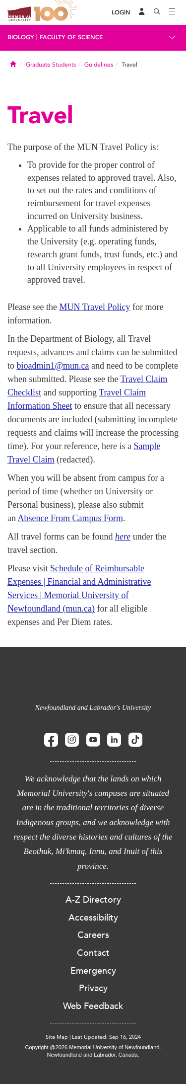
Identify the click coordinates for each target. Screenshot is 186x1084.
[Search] (157, 12)
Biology (20, 37)
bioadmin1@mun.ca (53, 366)
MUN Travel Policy (94, 307)
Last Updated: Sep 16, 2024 (106, 1037)
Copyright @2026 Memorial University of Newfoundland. (93, 1047)
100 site (57, 12)
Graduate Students (51, 64)
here (122, 537)
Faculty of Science (71, 37)
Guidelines (98, 64)
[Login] (121, 12)
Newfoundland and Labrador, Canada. (93, 1055)
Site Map (57, 1037)
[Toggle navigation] (172, 12)
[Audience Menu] (141, 12)
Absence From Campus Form (70, 518)
